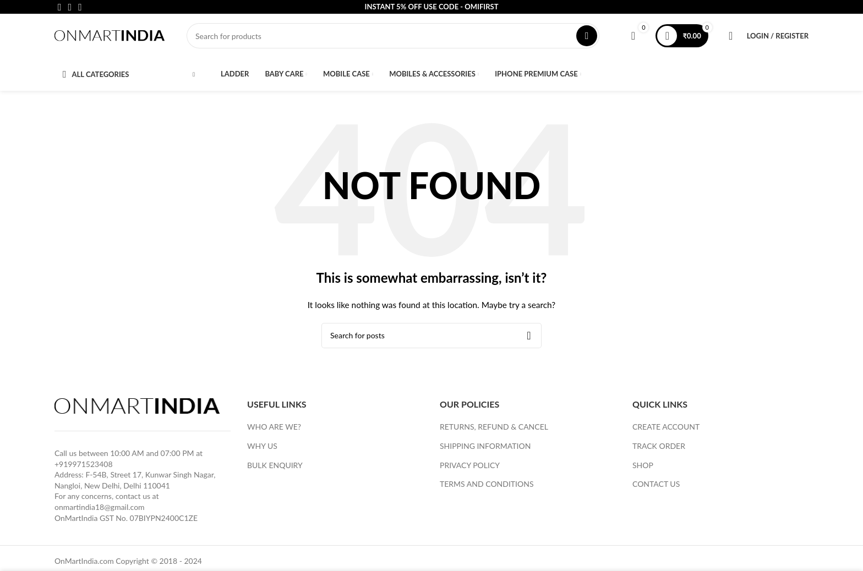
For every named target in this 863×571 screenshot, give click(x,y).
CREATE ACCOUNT (666, 426)
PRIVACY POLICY (470, 465)
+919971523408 (83, 464)
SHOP (642, 465)
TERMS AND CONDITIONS (487, 483)
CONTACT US (656, 483)
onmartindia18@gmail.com (99, 507)
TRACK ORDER (658, 446)
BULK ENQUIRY (275, 465)
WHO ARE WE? (274, 426)
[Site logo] (109, 35)
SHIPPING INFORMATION (485, 446)
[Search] (393, 35)
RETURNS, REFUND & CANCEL (494, 426)
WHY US (262, 446)
